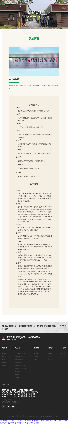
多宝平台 (36, 423)
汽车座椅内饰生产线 (20, 353)
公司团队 (4, 359)
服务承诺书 (50, 359)
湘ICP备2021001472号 (41, 416)
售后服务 (50, 353)
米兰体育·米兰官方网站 (47, 421)
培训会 (35, 359)
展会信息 (36, 356)
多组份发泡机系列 (19, 356)
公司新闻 (36, 353)
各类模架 (17, 374)
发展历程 (4, 356)
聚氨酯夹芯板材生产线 (20, 368)
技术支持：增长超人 (53, 416)
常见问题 (50, 356)
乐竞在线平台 (3, 421)
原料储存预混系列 (19, 359)
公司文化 (4, 353)
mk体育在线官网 (28, 423)
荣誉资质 (4, 365)
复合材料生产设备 (19, 362)
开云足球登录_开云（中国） (16, 421)
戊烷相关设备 (18, 371)
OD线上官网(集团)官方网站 (32, 421)
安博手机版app (19, 423)
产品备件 (17, 377)
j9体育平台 (11, 423)
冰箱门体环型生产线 (20, 365)
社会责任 (4, 362)
